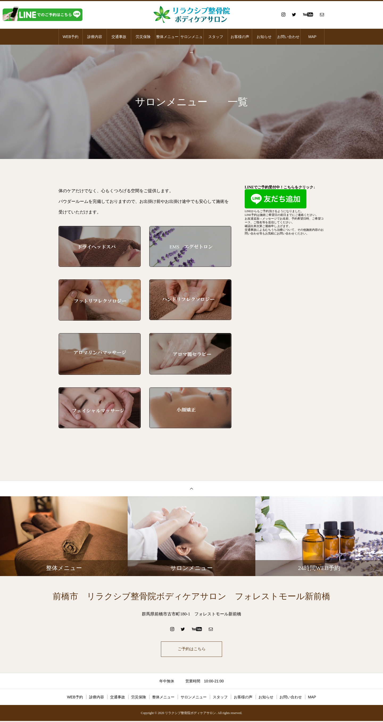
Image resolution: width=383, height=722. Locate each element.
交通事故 (118, 37)
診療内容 (94, 37)
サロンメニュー (191, 40)
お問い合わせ (288, 37)
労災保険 (143, 37)
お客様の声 (240, 37)
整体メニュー (167, 37)
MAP (312, 37)
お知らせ (264, 37)
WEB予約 (71, 37)
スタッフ (215, 37)
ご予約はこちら (191, 649)
